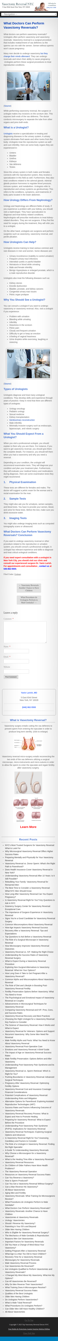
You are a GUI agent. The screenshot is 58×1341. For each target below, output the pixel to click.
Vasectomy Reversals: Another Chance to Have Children (29, 588)
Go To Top (29, 1320)
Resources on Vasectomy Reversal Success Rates (27, 1174)
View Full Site (29, 1333)
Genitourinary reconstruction (22, 420)
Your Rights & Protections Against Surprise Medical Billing (29, 1329)
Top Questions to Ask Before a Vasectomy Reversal (28, 937)
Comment (9, 619)
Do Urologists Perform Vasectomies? (21, 1299)
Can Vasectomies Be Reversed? (19, 1266)
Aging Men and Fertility (15, 1193)
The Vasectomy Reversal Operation (21, 1171)
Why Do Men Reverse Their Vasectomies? (24, 1284)
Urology (17, 574)
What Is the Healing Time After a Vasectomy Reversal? (29, 1159)
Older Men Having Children (17, 1229)
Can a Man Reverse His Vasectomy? (21, 1187)
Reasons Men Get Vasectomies (19, 1238)
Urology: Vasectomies (15, 1220)
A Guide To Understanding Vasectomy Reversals (26, 1150)
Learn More (28, 827)
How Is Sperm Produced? (16, 1181)
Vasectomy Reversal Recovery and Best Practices (27, 1016)
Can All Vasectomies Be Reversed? (21, 1281)
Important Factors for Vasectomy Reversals (24, 1242)
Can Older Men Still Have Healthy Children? (24, 1309)
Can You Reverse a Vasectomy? (19, 1177)
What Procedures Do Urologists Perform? (23, 1306)
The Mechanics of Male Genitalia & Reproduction (27, 1235)
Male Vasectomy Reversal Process (20, 1263)
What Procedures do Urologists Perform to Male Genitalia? (29, 600)
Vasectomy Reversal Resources (19, 1162)
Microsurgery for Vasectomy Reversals (22, 1260)
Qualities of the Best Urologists (19, 1293)
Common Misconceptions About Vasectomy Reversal (28, 924)
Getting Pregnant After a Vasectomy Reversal (25, 1251)
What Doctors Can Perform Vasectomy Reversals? (27, 1208)
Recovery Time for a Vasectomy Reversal (23, 1257)
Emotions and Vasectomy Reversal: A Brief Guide (27, 1049)
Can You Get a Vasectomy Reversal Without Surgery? (29, 1184)
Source (7, 106)
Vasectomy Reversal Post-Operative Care (23, 1046)
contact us (44, 566)
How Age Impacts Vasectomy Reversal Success (26, 927)
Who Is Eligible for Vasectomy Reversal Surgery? (27, 1232)
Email (7, 657)
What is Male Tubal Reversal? (18, 1302)
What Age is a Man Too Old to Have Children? (25, 1254)
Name (7, 647)
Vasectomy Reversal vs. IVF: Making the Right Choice (29, 952)
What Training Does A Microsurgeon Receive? (25, 1287)
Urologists (8, 133)
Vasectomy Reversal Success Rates (21, 1290)
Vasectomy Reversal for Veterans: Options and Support (30, 1031)
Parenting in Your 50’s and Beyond (20, 1226)
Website (7, 667)
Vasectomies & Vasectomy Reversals (21, 1217)
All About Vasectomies (15, 1190)
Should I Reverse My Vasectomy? (20, 1223)
